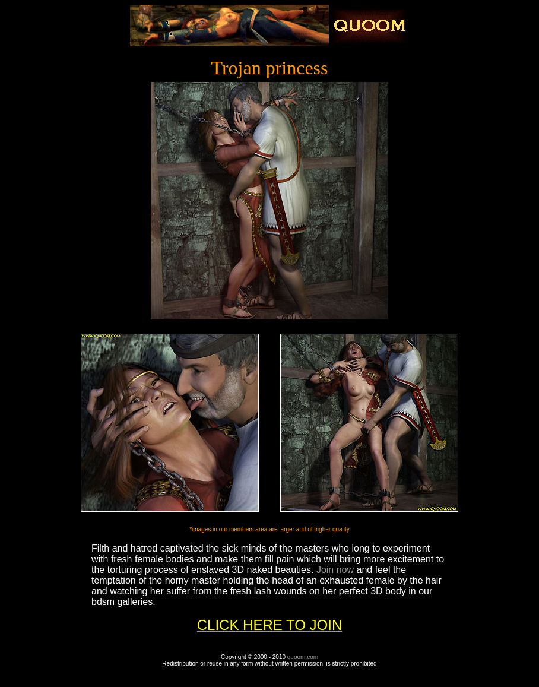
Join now (335, 570)
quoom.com (302, 657)
